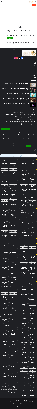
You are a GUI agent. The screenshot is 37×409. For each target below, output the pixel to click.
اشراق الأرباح (23, 344)
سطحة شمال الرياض (23, 175)
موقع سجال (24, 354)
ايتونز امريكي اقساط (4, 215)
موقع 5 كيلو (24, 289)
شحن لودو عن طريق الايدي (4, 226)
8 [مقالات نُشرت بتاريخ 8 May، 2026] (3, 138)
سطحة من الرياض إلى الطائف (24, 186)
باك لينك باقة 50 (13, 252)
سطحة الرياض (32, 170)
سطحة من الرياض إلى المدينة (32, 201)
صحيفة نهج (32, 313)
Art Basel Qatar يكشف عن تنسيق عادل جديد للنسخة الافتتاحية (17, 83)
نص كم (32, 291)
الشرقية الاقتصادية (24, 305)
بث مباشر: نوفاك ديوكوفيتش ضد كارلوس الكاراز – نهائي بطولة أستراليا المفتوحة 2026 (15, 89)
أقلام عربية (32, 352)
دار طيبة (23, 385)
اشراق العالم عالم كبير (13, 173)
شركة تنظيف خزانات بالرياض (24, 268)
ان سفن (23, 296)
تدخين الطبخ (24, 372)
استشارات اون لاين (32, 329)
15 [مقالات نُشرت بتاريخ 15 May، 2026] (3, 141)
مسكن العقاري (9, 378)
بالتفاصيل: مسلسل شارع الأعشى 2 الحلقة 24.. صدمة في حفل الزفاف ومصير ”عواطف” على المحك (15, 99)
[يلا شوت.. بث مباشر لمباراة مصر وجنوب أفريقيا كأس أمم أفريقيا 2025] (33, 105)
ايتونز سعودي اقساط (13, 191)
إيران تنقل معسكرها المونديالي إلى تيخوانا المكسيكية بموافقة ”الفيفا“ (22, 119)
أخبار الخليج (15, 42)
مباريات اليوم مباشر (23, 251)
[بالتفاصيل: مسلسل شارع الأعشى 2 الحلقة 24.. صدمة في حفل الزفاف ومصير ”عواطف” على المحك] (33, 100)
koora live (24, 225)
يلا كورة (9, 369)
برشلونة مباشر (4, 261)
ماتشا (5, 242)
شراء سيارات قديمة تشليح (9, 314)
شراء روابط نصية (13, 163)
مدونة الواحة (24, 380)
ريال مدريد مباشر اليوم (13, 352)
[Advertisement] (18, 15)
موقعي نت (32, 357)
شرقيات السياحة (24, 342)
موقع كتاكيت (32, 387)
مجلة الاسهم (24, 301)
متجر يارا (32, 347)
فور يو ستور (5, 204)
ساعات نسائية (23, 212)
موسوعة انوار (32, 344)
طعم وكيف (32, 337)
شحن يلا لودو (13, 225)
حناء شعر (4, 238)
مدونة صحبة (32, 342)
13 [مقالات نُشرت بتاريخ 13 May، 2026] (13, 141)
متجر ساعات (24, 215)
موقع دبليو (24, 357)
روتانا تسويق (24, 323)
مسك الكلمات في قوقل (32, 284)
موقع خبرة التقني (32, 315)
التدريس (4, 169)
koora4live (32, 225)
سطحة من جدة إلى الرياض (32, 197)
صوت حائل (24, 375)
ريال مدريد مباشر (13, 264)
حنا (13, 242)
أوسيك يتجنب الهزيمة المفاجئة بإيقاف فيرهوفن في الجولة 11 (24, 112)
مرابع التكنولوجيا (32, 299)
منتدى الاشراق (4, 172)
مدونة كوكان (24, 310)
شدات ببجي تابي (5, 185)
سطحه (4, 291)
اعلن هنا (23, 283)
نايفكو (24, 390)
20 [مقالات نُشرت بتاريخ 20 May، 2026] (13, 143)
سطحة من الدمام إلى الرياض (24, 197)
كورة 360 (24, 230)
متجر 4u (13, 206)
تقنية (13, 169)
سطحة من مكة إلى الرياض (32, 186)
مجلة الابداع (32, 325)
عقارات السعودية (5, 373)
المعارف (23, 328)
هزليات (32, 367)
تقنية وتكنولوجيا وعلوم (21, 43)
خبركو (32, 294)
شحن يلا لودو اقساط (4, 191)
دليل (24, 387)
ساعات (32, 210)
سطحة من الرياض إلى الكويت (32, 205)
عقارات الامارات (13, 376)
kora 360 (24, 232)
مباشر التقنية (23, 339)
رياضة (4, 42)
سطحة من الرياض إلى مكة (24, 182)
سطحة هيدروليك (5, 293)
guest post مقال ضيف (5, 253)
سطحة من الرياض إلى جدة (32, 182)
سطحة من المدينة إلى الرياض (24, 201)
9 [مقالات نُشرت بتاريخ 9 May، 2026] (33, 141)
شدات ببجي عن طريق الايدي (5, 207)
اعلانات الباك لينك (4, 165)
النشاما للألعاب (24, 362)
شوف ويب (32, 301)
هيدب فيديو (24, 332)
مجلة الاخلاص (23, 392)
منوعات (13, 43)
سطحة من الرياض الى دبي (32, 193)
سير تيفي (13, 344)
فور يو (5, 217)
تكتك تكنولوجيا (32, 310)
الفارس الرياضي (5, 386)
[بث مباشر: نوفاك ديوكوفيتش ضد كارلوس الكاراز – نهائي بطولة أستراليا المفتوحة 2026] (33, 90)
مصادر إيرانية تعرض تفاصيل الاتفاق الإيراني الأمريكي (25, 124)
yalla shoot (32, 163)
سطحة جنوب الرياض (13, 300)
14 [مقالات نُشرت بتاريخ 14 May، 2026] (8, 141)
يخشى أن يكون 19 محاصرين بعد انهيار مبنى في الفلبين (24, 117)
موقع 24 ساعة (24, 294)
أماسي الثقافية (32, 320)
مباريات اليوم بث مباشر (28, 235)
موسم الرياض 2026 (4, 176)
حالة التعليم (24, 364)
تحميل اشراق (32, 332)
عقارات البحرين (5, 376)
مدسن (32, 323)
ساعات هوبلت (28, 217)
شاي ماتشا (13, 245)
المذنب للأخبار (32, 359)
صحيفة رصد (32, 390)
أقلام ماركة (32, 215)
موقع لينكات (32, 382)
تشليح (13, 303)
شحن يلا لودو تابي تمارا (5, 211)
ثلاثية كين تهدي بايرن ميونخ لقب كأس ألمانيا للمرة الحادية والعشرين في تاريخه (20, 114)
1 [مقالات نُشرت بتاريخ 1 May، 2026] (3, 136)
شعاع (24, 347)
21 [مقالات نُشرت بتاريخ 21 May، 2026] (8, 143)
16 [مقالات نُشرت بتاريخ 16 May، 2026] (33, 143)
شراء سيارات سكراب (4, 304)
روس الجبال (24, 349)
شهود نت (24, 337)
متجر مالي (24, 291)
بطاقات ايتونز (4, 229)
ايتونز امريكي (4, 188)
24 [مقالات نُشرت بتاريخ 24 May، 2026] (28, 145)
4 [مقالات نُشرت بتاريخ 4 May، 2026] (23, 138)
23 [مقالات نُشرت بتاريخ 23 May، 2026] (33, 145)
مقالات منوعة (4, 383)
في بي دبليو (32, 370)
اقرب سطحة (32, 174)
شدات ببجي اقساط (13, 182)
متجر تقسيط (4, 198)
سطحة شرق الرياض (32, 179)
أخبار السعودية (26, 42)
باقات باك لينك (4, 163)
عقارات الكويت (13, 373)
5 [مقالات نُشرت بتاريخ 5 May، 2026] (18, 138)
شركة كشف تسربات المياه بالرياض (32, 268)
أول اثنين (23, 370)
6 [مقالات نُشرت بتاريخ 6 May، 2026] (13, 138)
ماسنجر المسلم (24, 382)
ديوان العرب (32, 349)
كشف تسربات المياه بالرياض (32, 273)
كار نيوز (23, 313)
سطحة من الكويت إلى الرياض (24, 205)
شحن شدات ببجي (13, 221)
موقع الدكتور (32, 372)
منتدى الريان (24, 395)
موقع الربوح (32, 375)
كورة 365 (13, 330)
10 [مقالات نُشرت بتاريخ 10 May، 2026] (28, 141)
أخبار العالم (32, 42)
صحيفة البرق (32, 377)
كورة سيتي (5, 330)
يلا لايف (13, 319)
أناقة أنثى (24, 318)
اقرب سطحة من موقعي (24, 171)
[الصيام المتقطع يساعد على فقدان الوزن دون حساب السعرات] (33, 95)
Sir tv (13, 341)
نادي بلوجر (24, 315)
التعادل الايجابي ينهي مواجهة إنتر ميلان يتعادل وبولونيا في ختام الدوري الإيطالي (20, 121)
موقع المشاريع (32, 362)
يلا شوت (32, 160)
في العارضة (5, 366)
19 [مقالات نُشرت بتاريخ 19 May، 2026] (18, 143)
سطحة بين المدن (13, 293)
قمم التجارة (32, 380)
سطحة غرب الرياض (24, 179)
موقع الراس (24, 359)
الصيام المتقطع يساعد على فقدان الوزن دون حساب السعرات (17, 93)
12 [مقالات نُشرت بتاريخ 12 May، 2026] (18, 141)
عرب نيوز (32, 304)
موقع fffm (32, 395)
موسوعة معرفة (32, 392)
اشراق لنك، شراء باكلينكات (13, 166)
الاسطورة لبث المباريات (9, 325)
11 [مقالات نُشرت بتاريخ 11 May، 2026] (23, 141)
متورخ (24, 320)
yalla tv (13, 323)
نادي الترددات (23, 325)
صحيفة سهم (32, 385)
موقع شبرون (24, 377)
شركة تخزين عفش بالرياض (32, 260)
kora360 (23, 222)
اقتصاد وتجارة (9, 42)
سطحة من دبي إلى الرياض (24, 193)
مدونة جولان (24, 352)
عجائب (32, 318)
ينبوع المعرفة (32, 364)
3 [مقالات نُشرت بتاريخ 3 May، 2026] (28, 138)
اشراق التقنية (32, 296)
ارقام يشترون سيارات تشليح (13, 311)
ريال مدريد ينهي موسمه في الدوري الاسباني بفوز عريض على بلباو (22, 116)
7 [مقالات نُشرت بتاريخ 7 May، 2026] (8, 138)
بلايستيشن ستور (13, 231)
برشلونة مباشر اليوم (4, 352)
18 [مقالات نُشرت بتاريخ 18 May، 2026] (23, 143)
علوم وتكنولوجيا (13, 383)
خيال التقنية (24, 299)
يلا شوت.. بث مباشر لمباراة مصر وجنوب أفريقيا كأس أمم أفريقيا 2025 (16, 103)
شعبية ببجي (13, 229)
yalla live (9, 359)
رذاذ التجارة (24, 334)
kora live (32, 247)
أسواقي (23, 308)
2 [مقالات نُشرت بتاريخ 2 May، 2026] (33, 138)
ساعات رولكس (32, 212)
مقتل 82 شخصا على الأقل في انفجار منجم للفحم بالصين (24, 123)
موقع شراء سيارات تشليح (4, 308)
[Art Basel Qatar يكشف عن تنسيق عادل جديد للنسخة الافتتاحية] (33, 85)
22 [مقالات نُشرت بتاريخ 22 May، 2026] (3, 143)
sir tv (5, 344)
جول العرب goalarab (13, 334)
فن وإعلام (20, 42)
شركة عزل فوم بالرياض (24, 264)
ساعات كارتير (23, 210)
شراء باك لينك (13, 160)
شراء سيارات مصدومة (4, 311)
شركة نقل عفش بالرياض (24, 257)
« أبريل (35, 150)
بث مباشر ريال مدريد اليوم (4, 334)
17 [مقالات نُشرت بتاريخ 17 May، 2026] (28, 143)
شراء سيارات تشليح (13, 308)
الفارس (32, 354)
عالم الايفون (32, 308)
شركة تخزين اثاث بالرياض (32, 257)
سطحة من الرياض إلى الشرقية (24, 190)
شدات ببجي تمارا (5, 181)
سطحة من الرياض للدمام (32, 190)
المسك (24, 367)
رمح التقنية (32, 334)
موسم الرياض (13, 175)
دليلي (32, 289)
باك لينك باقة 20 (13, 250)
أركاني (32, 339)
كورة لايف (32, 222)
